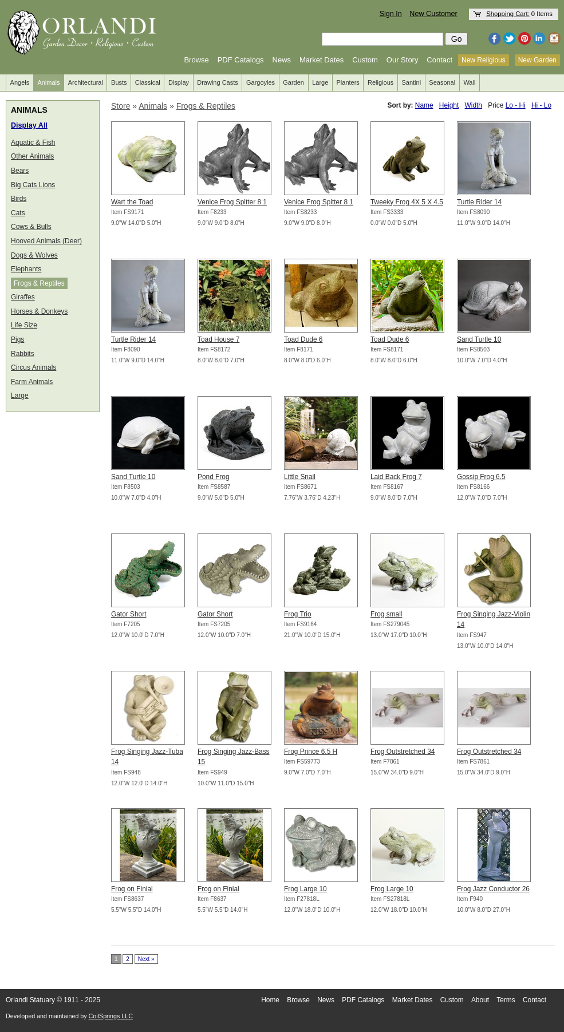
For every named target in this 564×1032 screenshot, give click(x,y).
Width (473, 105)
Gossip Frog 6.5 (481, 477)
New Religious (484, 60)
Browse (196, 60)
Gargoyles (260, 82)
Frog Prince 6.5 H (310, 752)
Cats (18, 213)
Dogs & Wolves (34, 255)
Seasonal (442, 82)
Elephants (26, 269)
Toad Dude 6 (303, 339)
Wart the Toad (132, 202)
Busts (119, 82)
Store (120, 105)
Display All (29, 125)
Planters (348, 82)
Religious (380, 82)
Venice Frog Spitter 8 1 (232, 202)
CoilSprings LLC (111, 1016)
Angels (20, 82)
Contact (439, 60)
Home (270, 1000)
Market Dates (321, 60)
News (282, 60)
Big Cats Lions (33, 185)
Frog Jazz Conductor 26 (493, 889)
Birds (18, 199)
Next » (146, 959)
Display (178, 82)
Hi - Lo (541, 105)
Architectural (85, 82)
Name (424, 105)
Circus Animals (33, 367)
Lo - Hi (516, 105)
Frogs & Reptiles (39, 283)
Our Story (402, 60)
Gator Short (128, 614)
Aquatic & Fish (33, 143)
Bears (20, 171)
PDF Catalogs (241, 60)
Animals (48, 82)
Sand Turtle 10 (479, 339)
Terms (505, 1000)
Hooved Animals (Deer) (46, 241)
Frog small (386, 614)
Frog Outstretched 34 (402, 752)
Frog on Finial (132, 889)
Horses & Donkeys (39, 311)
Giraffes (23, 297)
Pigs (17, 339)
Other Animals (32, 156)
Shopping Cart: (508, 13)
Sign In (391, 14)
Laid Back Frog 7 (396, 477)
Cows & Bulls (31, 227)
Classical (147, 82)
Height (449, 105)
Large (320, 82)
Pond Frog (214, 477)
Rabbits (22, 354)
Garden (293, 82)
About (480, 1000)
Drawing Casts (217, 82)
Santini (411, 82)
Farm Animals (32, 382)
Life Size (24, 325)
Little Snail (299, 477)
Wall (469, 82)
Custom (365, 60)
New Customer (433, 14)
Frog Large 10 (305, 889)
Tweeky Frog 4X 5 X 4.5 (406, 202)
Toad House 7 (218, 339)
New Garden (537, 60)
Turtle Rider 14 (479, 202)
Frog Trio (297, 614)
